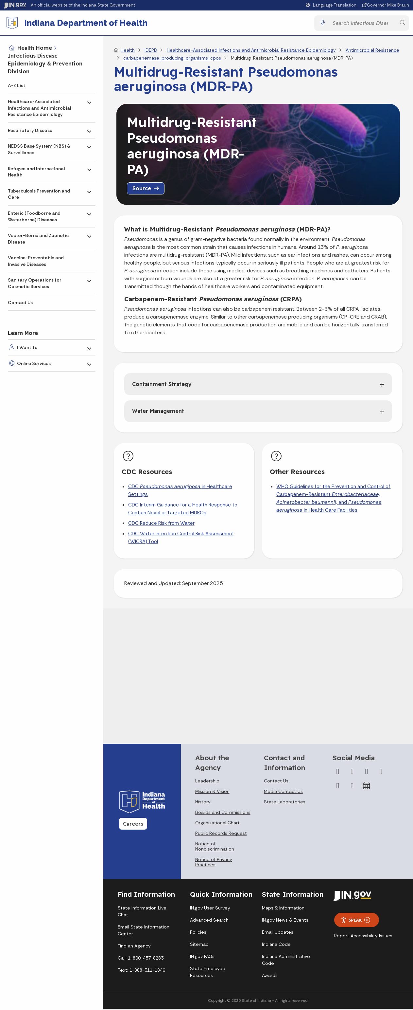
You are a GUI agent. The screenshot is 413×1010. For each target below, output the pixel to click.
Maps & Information (283, 910)
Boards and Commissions (222, 815)
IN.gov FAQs (202, 959)
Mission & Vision (212, 794)
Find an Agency (134, 948)
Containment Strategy (162, 386)
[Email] (352, 788)
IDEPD (151, 53)
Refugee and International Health (36, 172)
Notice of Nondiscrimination (214, 848)
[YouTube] (381, 774)
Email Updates (277, 935)
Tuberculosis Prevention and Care (39, 194)
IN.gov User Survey (210, 910)
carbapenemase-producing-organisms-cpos (172, 61)
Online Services (34, 363)
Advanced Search (209, 923)
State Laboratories (284, 804)
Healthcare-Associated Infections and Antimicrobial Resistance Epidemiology (39, 108)
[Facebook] (338, 774)
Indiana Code (276, 947)
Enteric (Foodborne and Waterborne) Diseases (34, 216)
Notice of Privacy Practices (213, 864)
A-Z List (16, 85)
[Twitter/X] (352, 774)
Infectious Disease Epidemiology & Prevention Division (45, 63)
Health (128, 53)
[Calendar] (366, 788)
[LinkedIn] (338, 788)
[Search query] (362, 24)
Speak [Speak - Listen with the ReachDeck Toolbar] (355, 923)
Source (141, 191)
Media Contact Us (283, 794)
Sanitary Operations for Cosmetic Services (34, 283)
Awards (270, 978)
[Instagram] (366, 774)
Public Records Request (221, 836)
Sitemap (199, 947)
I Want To (27, 347)
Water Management (158, 413)
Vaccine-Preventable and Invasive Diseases (36, 261)
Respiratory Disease (30, 130)
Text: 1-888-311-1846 (141, 973)
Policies (198, 935)
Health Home (34, 48)
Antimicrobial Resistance (372, 53)
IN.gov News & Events (285, 923)
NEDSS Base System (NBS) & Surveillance (39, 149)
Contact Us (20, 302)
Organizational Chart (217, 825)
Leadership (207, 783)
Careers (133, 826)
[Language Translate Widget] (331, 5)
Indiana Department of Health (88, 24)
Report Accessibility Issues (363, 938)
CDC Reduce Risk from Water (161, 526)
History (203, 804)
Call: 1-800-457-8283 (140, 961)
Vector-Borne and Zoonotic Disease (38, 238)
